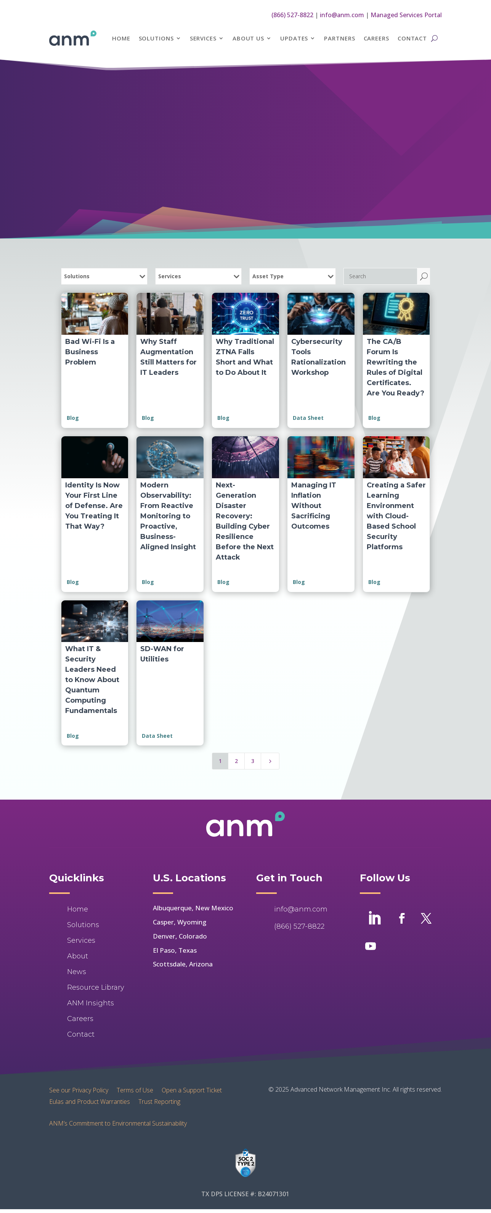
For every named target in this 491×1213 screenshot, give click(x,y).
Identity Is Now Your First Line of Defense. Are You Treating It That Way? (94, 506)
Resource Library (95, 987)
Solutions (156, 38)
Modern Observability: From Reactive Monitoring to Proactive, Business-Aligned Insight (168, 516)
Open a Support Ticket (192, 1089)
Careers (376, 38)
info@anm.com (342, 15)
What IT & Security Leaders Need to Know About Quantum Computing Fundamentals (92, 680)
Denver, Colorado (180, 936)
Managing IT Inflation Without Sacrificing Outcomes (313, 506)
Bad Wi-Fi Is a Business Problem (90, 351)
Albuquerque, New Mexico (193, 907)
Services (203, 38)
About (77, 956)
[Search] (380, 276)
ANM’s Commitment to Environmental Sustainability (118, 1123)
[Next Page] (270, 761)
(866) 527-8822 (292, 15)
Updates (294, 38)
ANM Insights (90, 1003)
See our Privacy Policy (78, 1089)
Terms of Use (135, 1089)
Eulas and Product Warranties (89, 1100)
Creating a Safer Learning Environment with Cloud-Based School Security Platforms (396, 516)
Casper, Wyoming (179, 922)
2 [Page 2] (236, 761)
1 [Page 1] (220, 761)
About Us (248, 38)
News (76, 972)
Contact (412, 38)
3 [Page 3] (252, 761)
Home (121, 38)
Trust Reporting (159, 1100)
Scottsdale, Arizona (183, 964)
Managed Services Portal (406, 15)
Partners (339, 38)
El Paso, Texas (175, 950)
